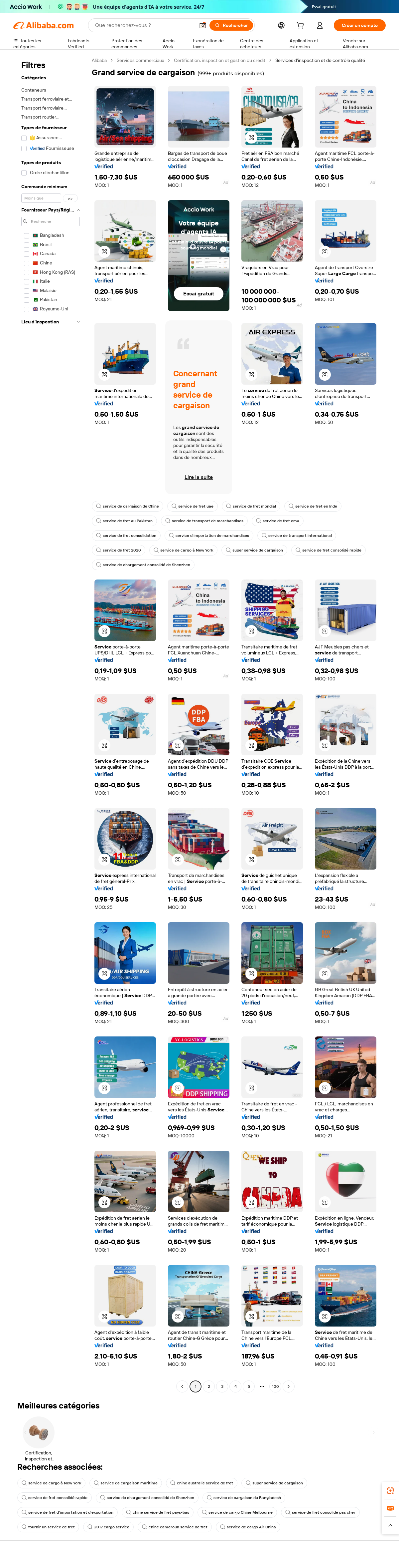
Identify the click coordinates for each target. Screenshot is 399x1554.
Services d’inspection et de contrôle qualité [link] (320, 60)
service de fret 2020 (118, 550)
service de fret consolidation (126, 535)
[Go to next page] (289, 1386)
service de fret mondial (251, 506)
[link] (390, 1490)
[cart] (302, 26)
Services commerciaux (140, 60)
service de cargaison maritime (126, 1483)
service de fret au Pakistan (124, 521)
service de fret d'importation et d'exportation (67, 1512)
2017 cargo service (108, 1527)
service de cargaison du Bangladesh (244, 1497)
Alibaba (99, 60)
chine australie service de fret (201, 1483)
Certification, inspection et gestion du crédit (219, 60)
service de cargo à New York (183, 550)
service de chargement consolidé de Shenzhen (143, 565)
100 (275, 1386)
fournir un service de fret (48, 1527)
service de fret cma (277, 521)
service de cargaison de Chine (127, 506)
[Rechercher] (231, 25)
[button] (203, 25)
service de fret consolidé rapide (328, 550)
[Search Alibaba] (144, 25)
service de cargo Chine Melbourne (237, 1512)
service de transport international (297, 535)
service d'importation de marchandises (209, 535)
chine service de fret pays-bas (157, 1512)
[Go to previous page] (182, 1386)
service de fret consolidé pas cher (320, 1512)
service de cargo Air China (248, 1527)
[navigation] (50, 724)
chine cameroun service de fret (174, 1527)
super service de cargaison (254, 550)
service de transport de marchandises (204, 521)
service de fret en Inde (313, 506)
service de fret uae (192, 506)
